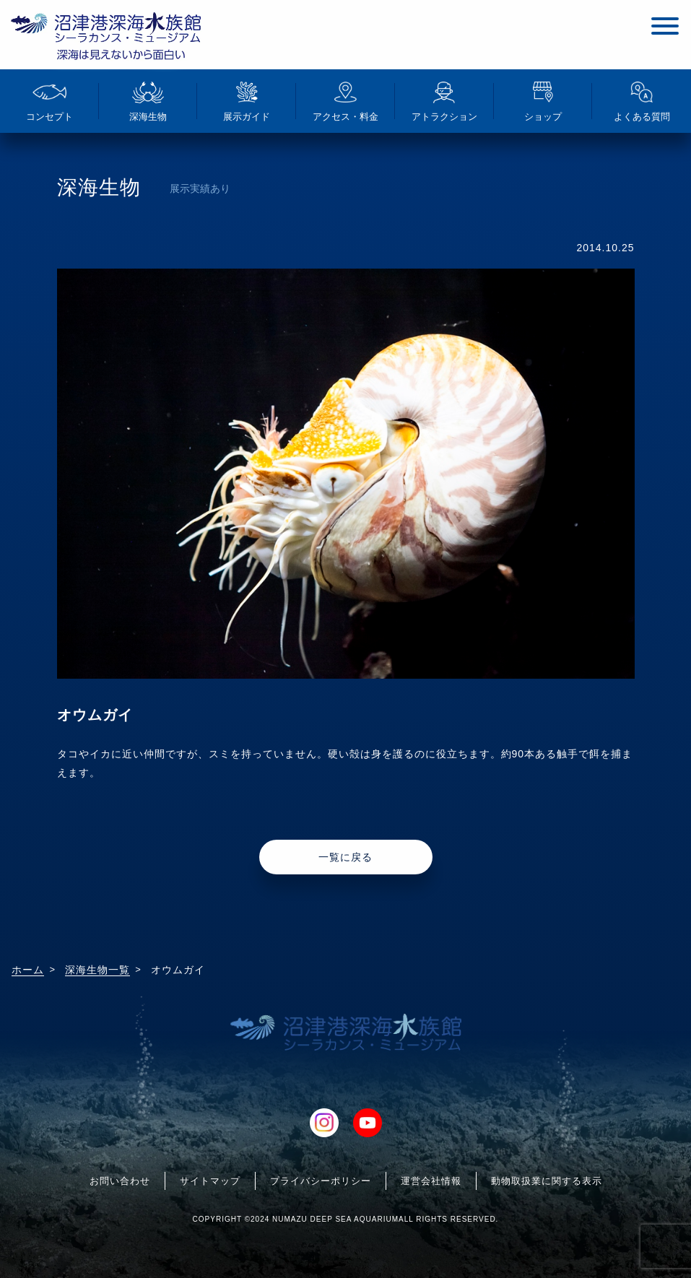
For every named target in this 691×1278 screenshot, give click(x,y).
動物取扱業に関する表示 (546, 1180)
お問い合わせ (120, 1180)
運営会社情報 (431, 1180)
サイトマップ (210, 1180)
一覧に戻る (345, 857)
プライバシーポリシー (320, 1180)
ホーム (28, 969)
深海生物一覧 (97, 969)
